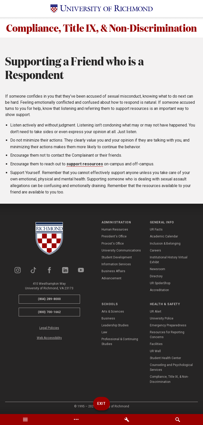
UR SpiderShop (160, 283)
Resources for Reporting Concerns (167, 334)
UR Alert (155, 311)
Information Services (116, 264)
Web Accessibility (49, 338)
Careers (155, 250)
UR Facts (156, 229)
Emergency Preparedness (168, 325)
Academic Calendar (164, 236)
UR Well (155, 351)
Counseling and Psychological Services (171, 367)
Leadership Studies (115, 325)
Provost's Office (113, 243)
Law (104, 332)
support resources (84, 164)
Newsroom (157, 269)
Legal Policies (49, 328)
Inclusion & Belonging (165, 243)
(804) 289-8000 (49, 299)
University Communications (121, 250)
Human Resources (115, 229)
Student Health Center (165, 358)
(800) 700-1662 (49, 312)
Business (108, 318)
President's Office (114, 236)
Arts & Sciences (113, 311)
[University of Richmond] (101, 8)
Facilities (156, 344)
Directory (156, 276)
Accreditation (159, 290)
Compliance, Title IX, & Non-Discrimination (101, 27)
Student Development (117, 257)
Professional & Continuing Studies (120, 341)
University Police (161, 318)
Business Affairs (113, 271)
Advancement (111, 278)
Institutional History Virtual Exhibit (168, 260)
